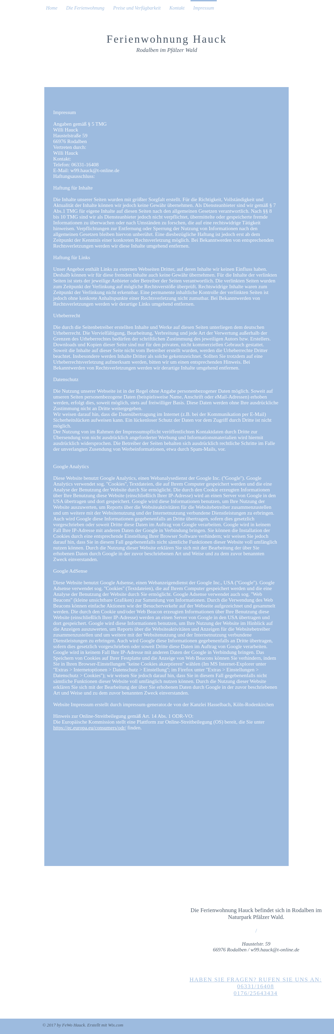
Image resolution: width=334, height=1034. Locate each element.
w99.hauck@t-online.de (94, 170)
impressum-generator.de (147, 704)
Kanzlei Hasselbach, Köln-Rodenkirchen (232, 704)
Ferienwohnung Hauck (166, 39)
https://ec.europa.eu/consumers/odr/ (89, 727)
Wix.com (115, 1025)
